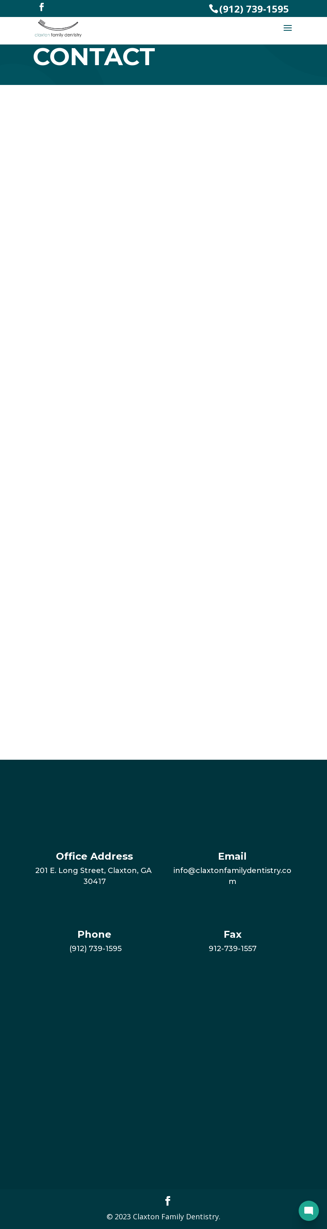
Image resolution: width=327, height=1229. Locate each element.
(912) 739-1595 (254, 8)
